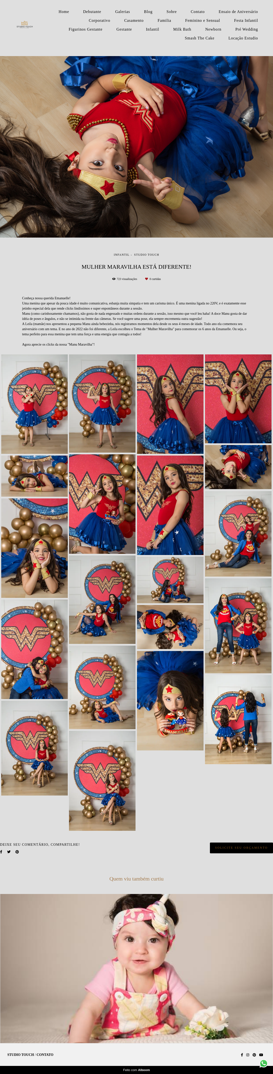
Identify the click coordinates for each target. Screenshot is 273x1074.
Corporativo (99, 20)
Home (64, 12)
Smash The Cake (200, 38)
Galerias (122, 12)
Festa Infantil (246, 20)
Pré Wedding (246, 29)
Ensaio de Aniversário (238, 12)
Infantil (152, 29)
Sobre (171, 12)
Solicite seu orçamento (241, 847)
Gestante (124, 29)
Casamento (134, 20)
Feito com (136, 1070)
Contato (198, 12)
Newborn (213, 29)
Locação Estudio (243, 38)
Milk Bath (182, 29)
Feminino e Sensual (202, 20)
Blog (148, 12)
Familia (164, 20)
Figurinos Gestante (86, 29)
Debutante (92, 12)
